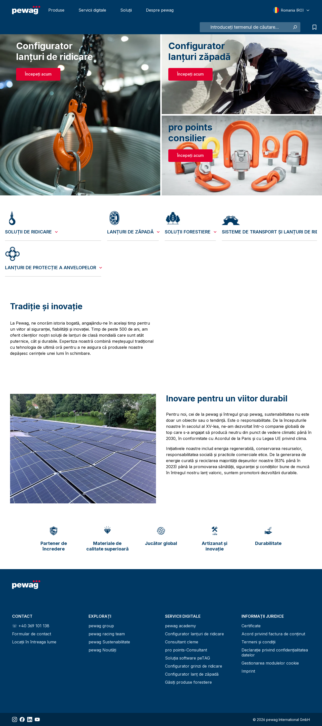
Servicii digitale (92, 10)
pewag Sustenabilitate (109, 641)
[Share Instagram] (14, 719)
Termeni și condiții (258, 641)
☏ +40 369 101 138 (30, 625)
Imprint (248, 671)
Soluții (126, 10)
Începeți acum (38, 74)
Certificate (251, 625)
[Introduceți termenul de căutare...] (244, 27)
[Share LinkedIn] (29, 719)
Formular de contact (31, 633)
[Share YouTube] (37, 719)
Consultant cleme (181, 641)
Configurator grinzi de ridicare (193, 666)
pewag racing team (107, 633)
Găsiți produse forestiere (188, 682)
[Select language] (291, 10)
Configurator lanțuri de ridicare (194, 633)
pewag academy (180, 625)
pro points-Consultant (186, 649)
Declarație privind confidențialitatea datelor (275, 652)
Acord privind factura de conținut (273, 633)
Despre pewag (160, 10)
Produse (56, 10)
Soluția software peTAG (187, 658)
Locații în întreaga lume (34, 641)
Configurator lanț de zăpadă (192, 674)
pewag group (101, 625)
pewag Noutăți (102, 649)
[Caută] (294, 27)
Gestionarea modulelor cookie (270, 663)
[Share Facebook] (22, 719)
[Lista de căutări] (313, 27)
